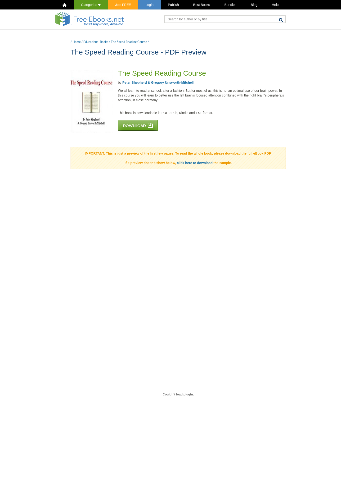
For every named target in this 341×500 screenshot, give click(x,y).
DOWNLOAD (138, 125)
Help (275, 5)
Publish (173, 5)
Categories (91, 5)
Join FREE (123, 5)
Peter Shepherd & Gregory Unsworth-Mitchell (158, 82)
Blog (254, 5)
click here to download (195, 163)
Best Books (201, 5)
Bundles (230, 5)
